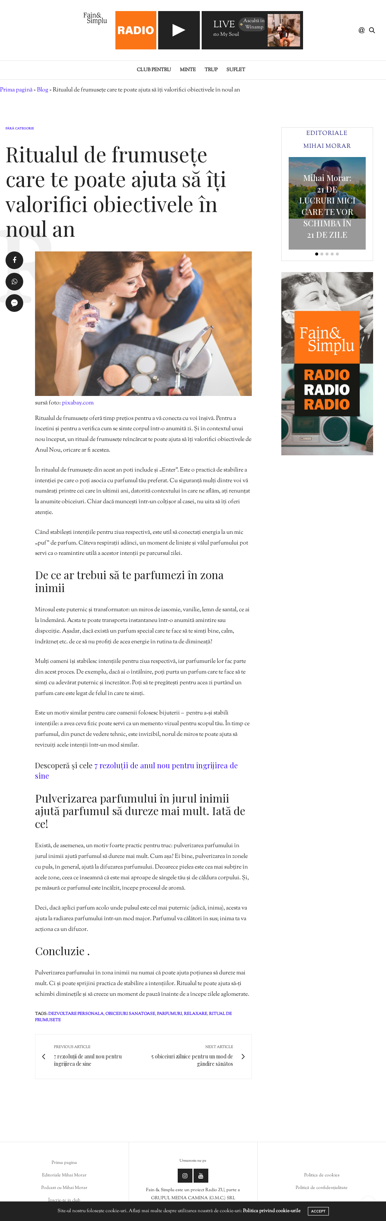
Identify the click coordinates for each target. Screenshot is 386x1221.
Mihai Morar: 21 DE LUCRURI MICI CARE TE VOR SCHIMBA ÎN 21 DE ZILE (327, 206)
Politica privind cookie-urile (271, 1211)
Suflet (235, 70)
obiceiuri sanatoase (130, 1014)
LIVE (224, 25)
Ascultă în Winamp (252, 24)
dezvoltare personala (76, 1014)
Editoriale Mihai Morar (64, 1175)
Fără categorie (20, 128)
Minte (188, 70)
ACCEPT (318, 1211)
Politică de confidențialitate (322, 1188)
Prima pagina (64, 1162)
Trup (211, 70)
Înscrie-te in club (64, 1200)
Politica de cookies (322, 1175)
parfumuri (169, 1014)
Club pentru (154, 70)
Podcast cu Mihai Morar (64, 1188)
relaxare (195, 1014)
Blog (42, 90)
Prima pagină (16, 90)
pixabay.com (78, 403)
